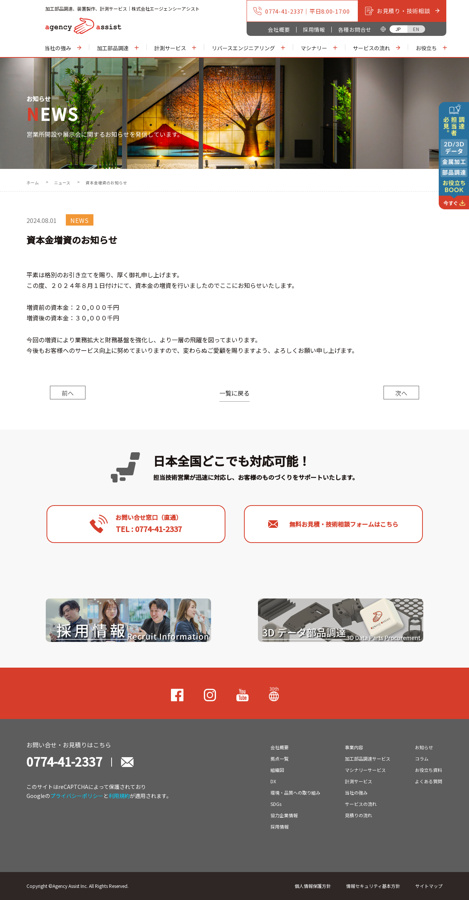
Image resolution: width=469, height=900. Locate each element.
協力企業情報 (284, 815)
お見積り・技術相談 (402, 10)
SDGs (275, 804)
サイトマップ (429, 886)
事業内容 (354, 747)
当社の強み (63, 48)
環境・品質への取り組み (295, 792)
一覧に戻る (234, 392)
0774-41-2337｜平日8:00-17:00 (301, 10)
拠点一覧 (279, 758)
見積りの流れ (358, 815)
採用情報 (314, 29)
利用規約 (119, 795)
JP (398, 29)
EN (416, 29)
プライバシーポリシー (76, 795)
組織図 (277, 770)
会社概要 (279, 29)
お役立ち (431, 48)
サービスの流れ (377, 48)
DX (273, 781)
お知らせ (424, 747)
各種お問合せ (354, 29)
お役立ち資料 (428, 770)
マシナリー (319, 48)
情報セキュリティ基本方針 (373, 886)
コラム (422, 758)
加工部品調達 (118, 48)
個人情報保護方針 (313, 886)
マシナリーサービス (365, 770)
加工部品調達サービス (367, 758)
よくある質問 (428, 781)
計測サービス (175, 48)
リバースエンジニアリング (249, 48)
